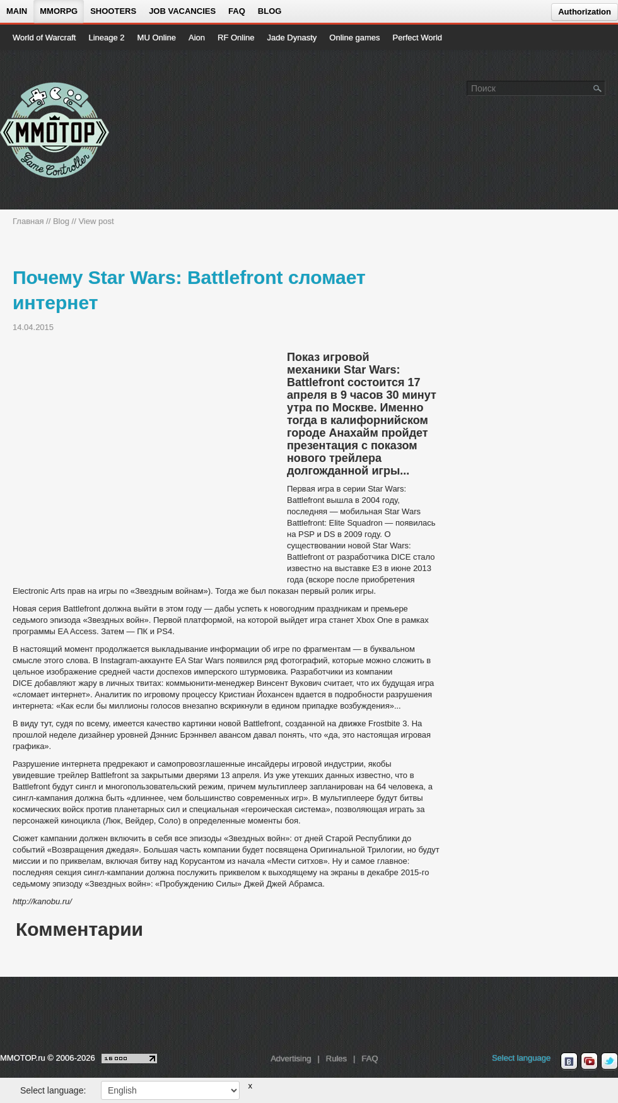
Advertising (291, 1058)
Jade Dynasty (292, 37)
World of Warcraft (44, 37)
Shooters (113, 11)
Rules (336, 1058)
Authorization (584, 11)
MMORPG (59, 11)
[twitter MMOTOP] (609, 1061)
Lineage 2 (106, 37)
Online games (354, 37)
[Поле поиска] (598, 87)
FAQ (236, 11)
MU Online (156, 37)
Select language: (53, 1090)
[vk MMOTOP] (569, 1061)
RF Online (236, 37)
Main (16, 11)
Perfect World (418, 37)
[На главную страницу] (55, 130)
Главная (28, 221)
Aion (197, 37)
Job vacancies (182, 11)
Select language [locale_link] (521, 1058)
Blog (270, 11)
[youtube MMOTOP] (589, 1061)
